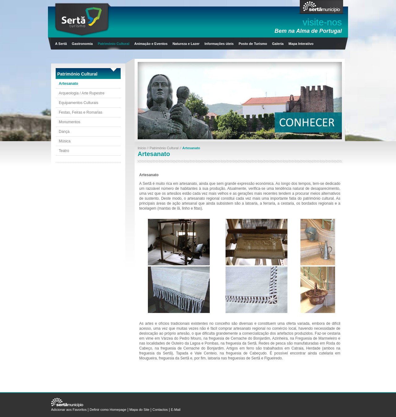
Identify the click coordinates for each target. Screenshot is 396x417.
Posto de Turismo (253, 44)
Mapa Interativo (301, 44)
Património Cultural (113, 44)
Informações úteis (219, 44)
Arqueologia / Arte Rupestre (81, 93)
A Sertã (61, 44)
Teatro (64, 151)
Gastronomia (82, 44)
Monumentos (69, 122)
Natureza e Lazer (186, 44)
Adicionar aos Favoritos (69, 409)
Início (142, 148)
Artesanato (68, 83)
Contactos (160, 409)
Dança (64, 131)
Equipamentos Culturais (78, 103)
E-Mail (175, 409)
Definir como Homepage (108, 409)
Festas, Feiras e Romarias (80, 112)
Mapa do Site (139, 409)
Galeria (277, 44)
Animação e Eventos (151, 44)
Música (65, 141)
